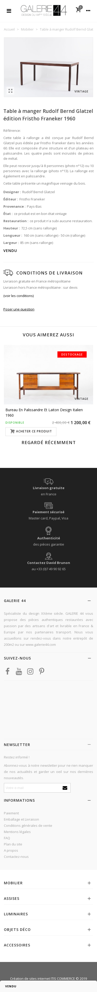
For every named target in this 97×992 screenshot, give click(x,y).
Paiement (11, 813)
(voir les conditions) (18, 295)
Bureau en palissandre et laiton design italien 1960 (44, 412)
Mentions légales (17, 831)
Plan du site (13, 844)
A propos (11, 850)
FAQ (7, 838)
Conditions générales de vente (28, 825)
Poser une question (18, 309)
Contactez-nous (16, 856)
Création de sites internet (30, 978)
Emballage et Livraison (21, 819)
